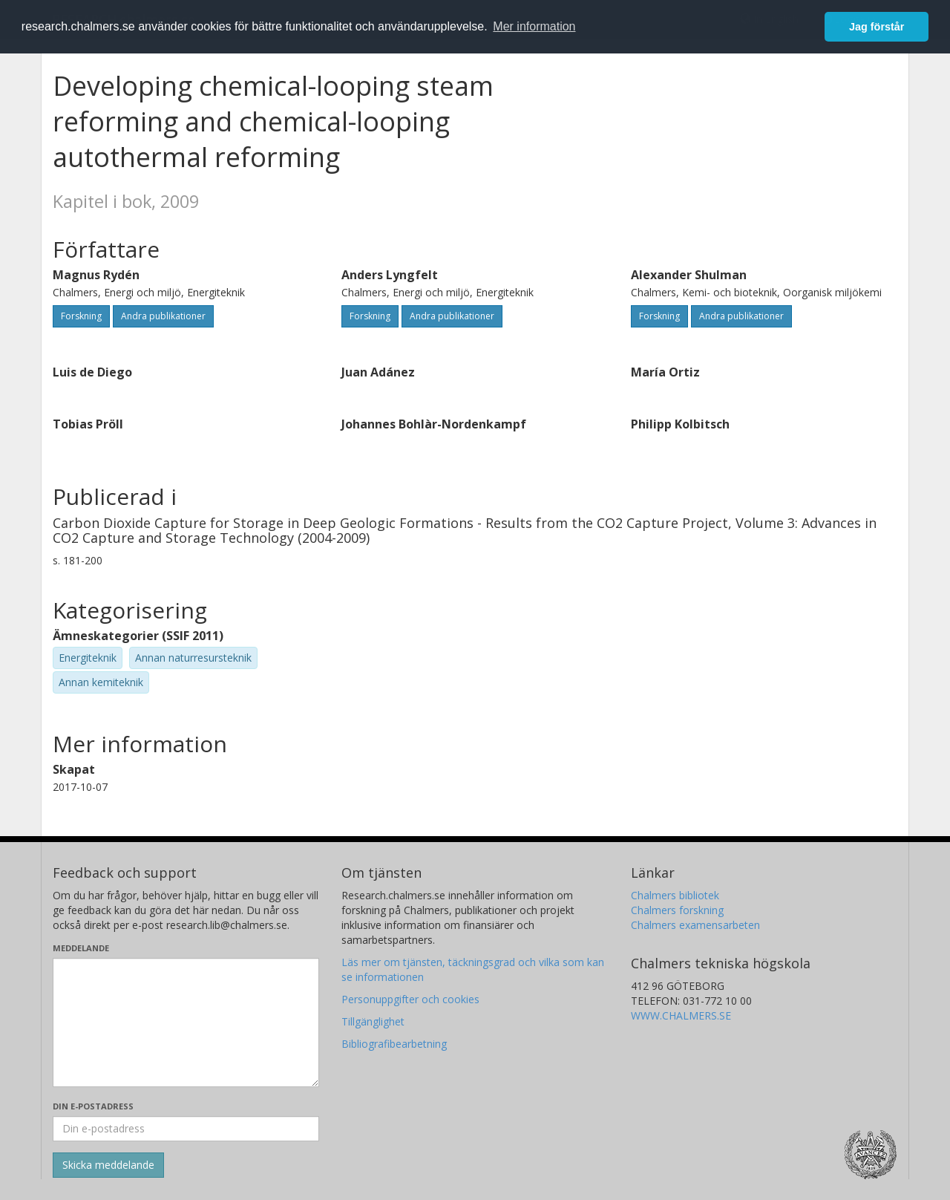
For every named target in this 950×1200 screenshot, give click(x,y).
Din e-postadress (93, 1106)
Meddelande (81, 947)
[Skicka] (108, 1165)
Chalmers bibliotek (675, 895)
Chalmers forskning (677, 910)
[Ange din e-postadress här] (186, 1128)
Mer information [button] (534, 26)
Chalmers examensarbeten (695, 925)
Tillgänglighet (372, 1021)
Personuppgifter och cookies (410, 999)
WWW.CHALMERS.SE (681, 1015)
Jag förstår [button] (876, 27)
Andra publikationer (163, 316)
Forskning (81, 316)
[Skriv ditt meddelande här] (186, 1022)
